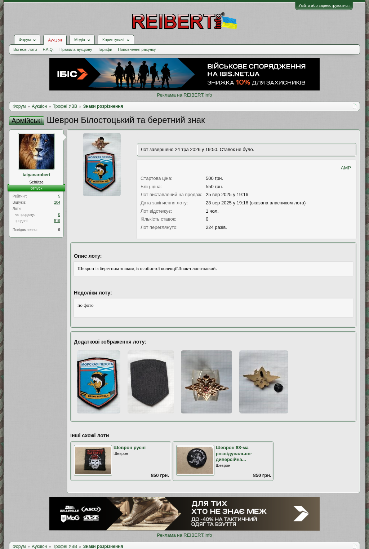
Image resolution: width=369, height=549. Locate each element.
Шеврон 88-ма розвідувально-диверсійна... (234, 453)
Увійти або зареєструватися (324, 5)
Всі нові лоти (25, 49)
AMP (346, 168)
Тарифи (105, 49)
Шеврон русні (130, 447)
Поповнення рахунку (137, 49)
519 (57, 221)
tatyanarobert (36, 174)
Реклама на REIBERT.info (184, 95)
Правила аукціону (75, 49)
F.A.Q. (48, 49)
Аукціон (55, 40)
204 (57, 202)
